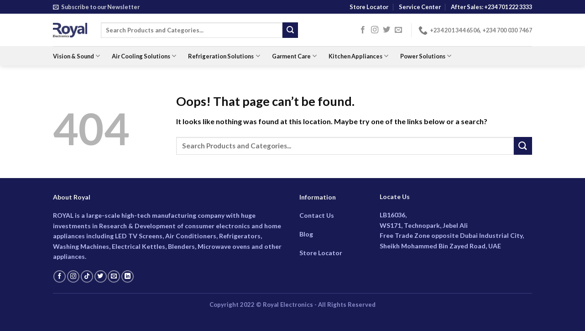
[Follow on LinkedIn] (127, 276)
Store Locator (369, 7)
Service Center (420, 7)
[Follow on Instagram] (374, 30)
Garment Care (294, 56)
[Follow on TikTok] (87, 276)
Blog (306, 234)
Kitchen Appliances (358, 56)
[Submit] (290, 30)
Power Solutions (425, 56)
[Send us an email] (398, 30)
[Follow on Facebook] (362, 30)
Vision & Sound (76, 56)
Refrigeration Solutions (224, 56)
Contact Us (316, 215)
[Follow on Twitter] (386, 30)
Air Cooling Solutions (144, 56)
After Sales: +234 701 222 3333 (491, 7)
